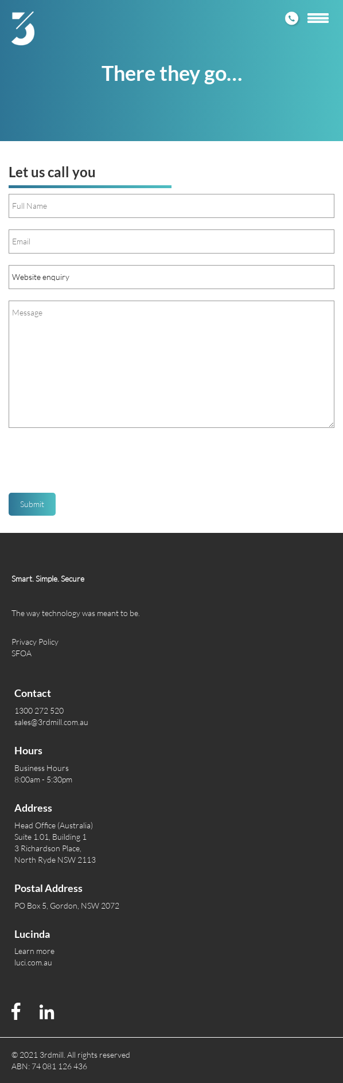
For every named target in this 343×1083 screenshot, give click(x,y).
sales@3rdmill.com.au (51, 722)
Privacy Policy (35, 641)
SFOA (21, 653)
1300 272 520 (39, 710)
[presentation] (96, 464)
